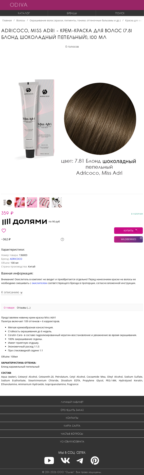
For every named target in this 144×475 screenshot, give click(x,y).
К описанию (10, 292)
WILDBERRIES (128, 239)
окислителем (39, 283)
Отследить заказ (72, 409)
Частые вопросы (72, 433)
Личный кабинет (72, 401)
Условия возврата (72, 441)
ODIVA (18, 5)
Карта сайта (72, 425)
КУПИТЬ (128, 230)
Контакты (72, 417)
